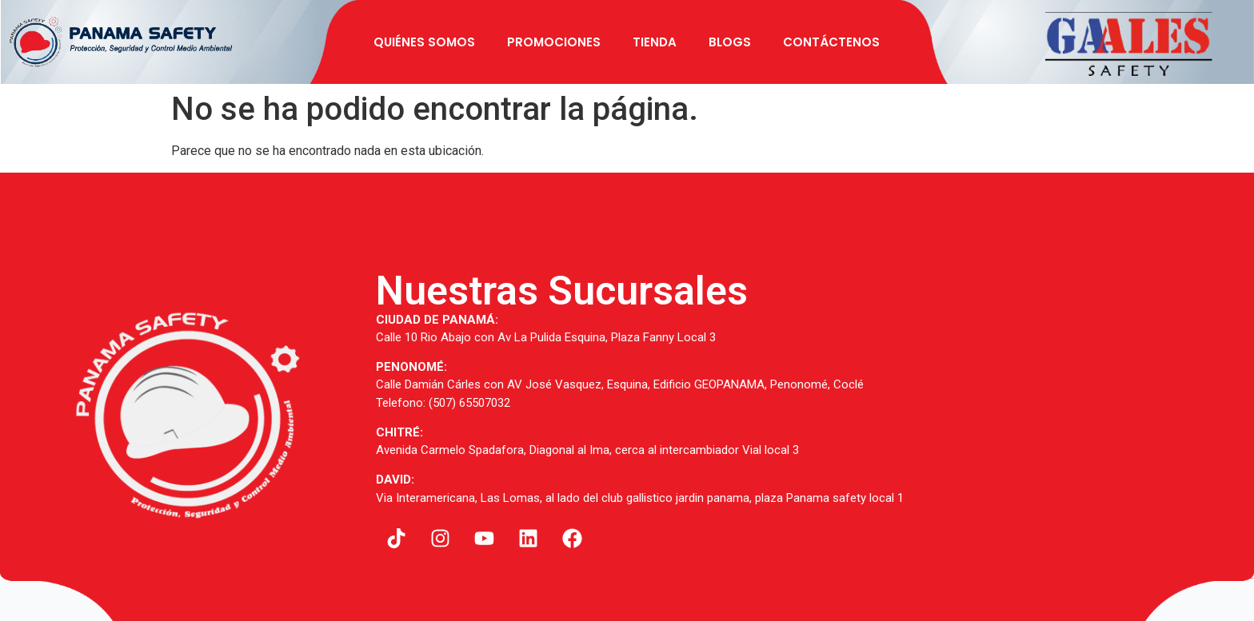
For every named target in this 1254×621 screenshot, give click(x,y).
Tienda (655, 42)
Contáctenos (831, 42)
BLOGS (730, 42)
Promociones (554, 42)
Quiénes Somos (424, 42)
